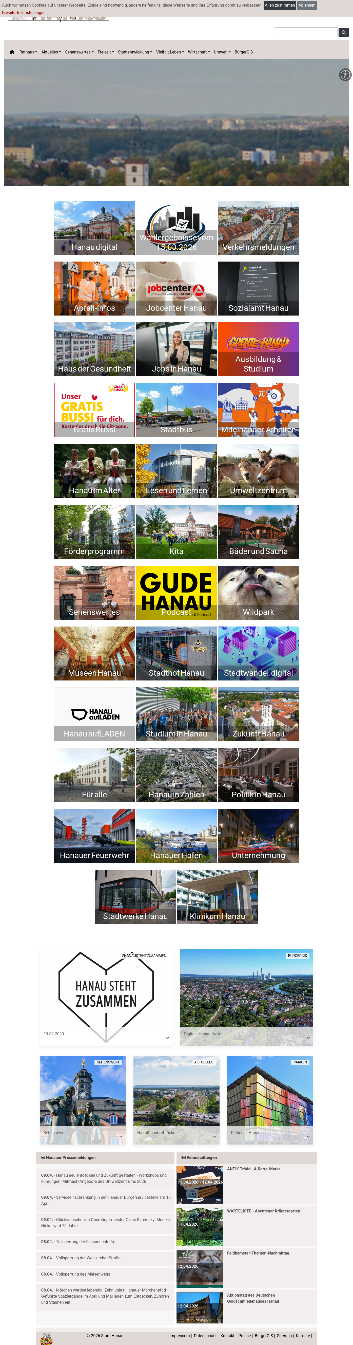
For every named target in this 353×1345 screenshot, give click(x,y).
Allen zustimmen (280, 5)
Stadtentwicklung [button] (133, 52)
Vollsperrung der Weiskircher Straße (88, 1250)
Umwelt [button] (221, 52)
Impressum (179, 1328)
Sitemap (284, 1328)
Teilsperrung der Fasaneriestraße (85, 1234)
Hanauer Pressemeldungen (68, 1150)
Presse (245, 1328)
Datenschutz (205, 1328)
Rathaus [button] (26, 52)
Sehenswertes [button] (78, 52)
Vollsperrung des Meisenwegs (83, 1266)
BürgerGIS (244, 52)
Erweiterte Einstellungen (24, 12)
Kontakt (227, 1328)
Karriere (303, 1328)
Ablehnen (307, 5)
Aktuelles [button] (49, 52)
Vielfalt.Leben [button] (168, 52)
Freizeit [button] (104, 52)
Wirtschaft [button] (197, 52)
